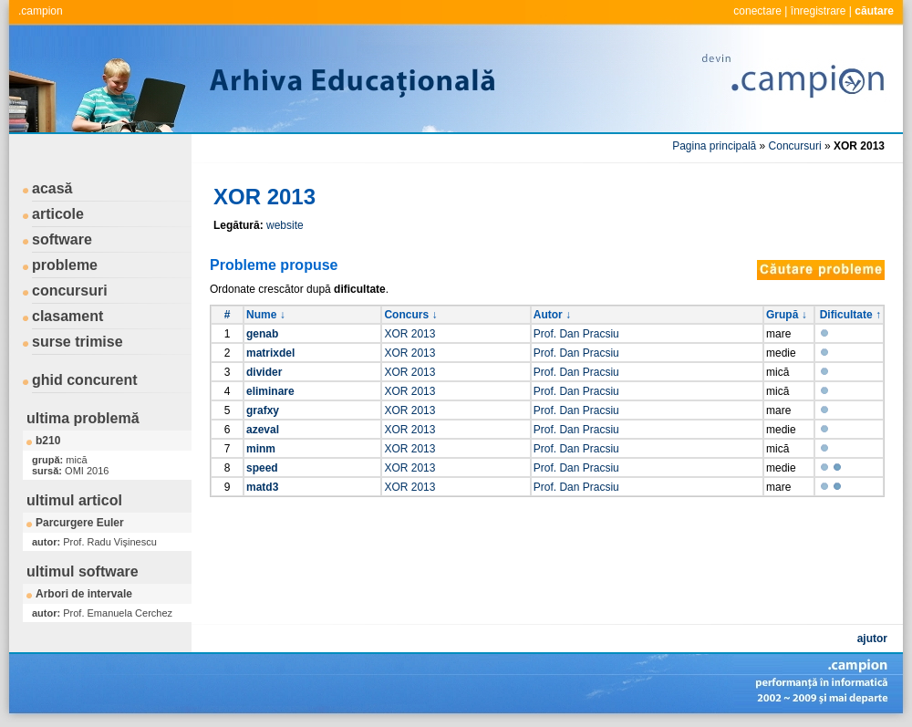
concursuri (70, 290)
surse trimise (77, 341)
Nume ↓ (265, 314)
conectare (757, 11)
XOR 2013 (409, 333)
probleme (65, 265)
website (285, 225)
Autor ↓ (552, 314)
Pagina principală (714, 146)
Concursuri (795, 146)
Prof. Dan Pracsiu (576, 333)
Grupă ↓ (786, 314)
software (62, 239)
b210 (48, 440)
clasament (67, 316)
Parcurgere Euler (80, 522)
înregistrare (818, 11)
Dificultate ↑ (850, 314)
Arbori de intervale (84, 593)
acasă (52, 188)
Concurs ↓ (410, 314)
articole (58, 214)
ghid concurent (85, 380)
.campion (40, 11)
